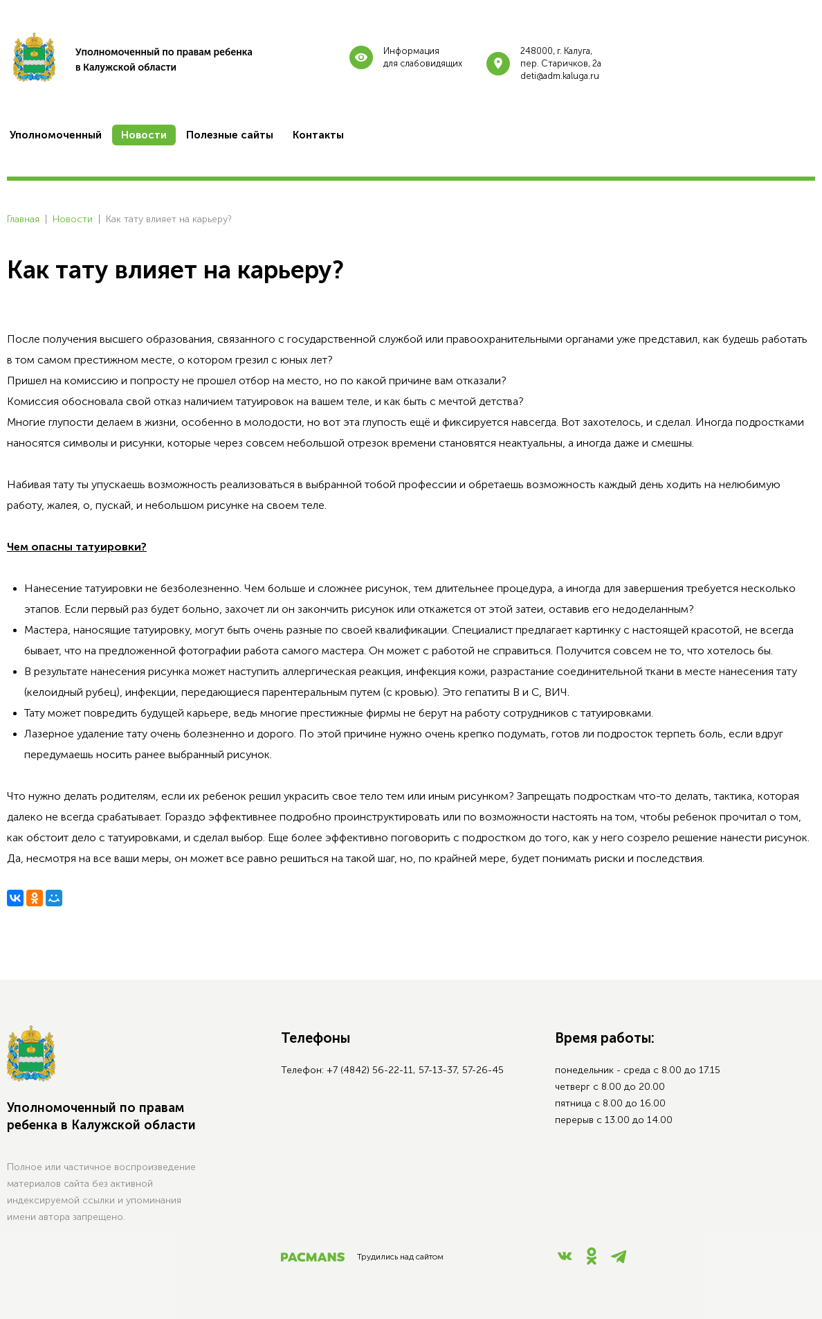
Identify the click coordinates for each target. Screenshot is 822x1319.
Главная (23, 219)
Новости (73, 219)
